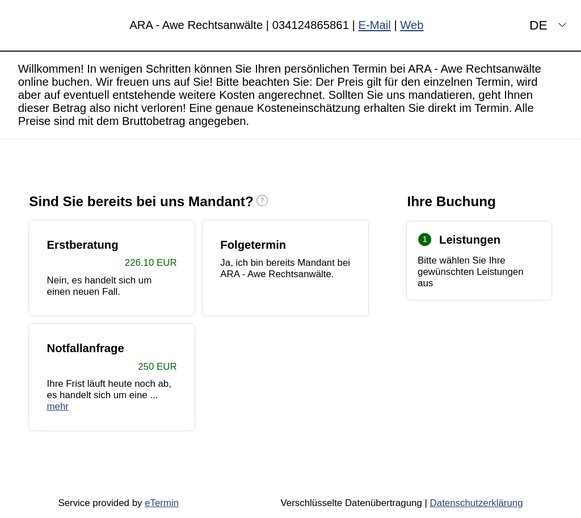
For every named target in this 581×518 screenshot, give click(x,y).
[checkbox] (111, 268)
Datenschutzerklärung (476, 503)
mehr (58, 406)
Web (411, 25)
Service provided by (118, 503)
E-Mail (374, 25)
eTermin (162, 503)
